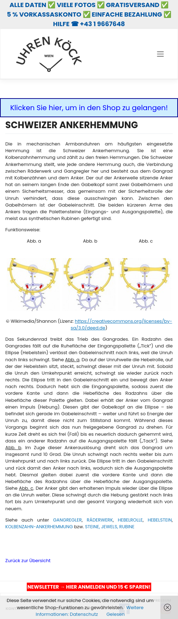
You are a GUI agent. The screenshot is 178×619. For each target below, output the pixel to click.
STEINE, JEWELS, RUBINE (109, 527)
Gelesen (115, 614)
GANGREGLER (67, 520)
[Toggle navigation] (160, 54)
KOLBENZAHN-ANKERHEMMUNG (39, 527)
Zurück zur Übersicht (28, 561)
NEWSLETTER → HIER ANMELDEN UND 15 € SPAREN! (89, 586)
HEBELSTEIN (160, 520)
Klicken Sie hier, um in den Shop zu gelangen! (89, 108)
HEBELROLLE (130, 520)
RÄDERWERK (100, 520)
